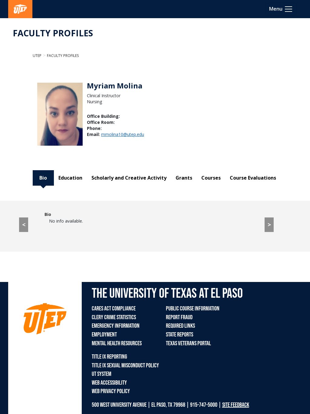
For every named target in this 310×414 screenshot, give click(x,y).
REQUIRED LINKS (180, 326)
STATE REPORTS (179, 334)
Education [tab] (70, 177)
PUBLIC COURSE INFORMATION (192, 308)
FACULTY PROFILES (53, 33)
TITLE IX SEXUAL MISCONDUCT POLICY (125, 365)
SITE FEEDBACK (235, 405)
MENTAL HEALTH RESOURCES (117, 343)
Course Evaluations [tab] (253, 177)
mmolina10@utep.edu (122, 134)
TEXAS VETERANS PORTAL (188, 343)
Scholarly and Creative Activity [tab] (129, 177)
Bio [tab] (43, 177)
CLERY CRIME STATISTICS (114, 317)
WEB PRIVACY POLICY (111, 391)
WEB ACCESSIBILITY (109, 382)
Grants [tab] (184, 177)
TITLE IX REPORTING (109, 356)
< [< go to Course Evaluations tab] (23, 224)
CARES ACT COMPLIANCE (114, 308)
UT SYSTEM (101, 374)
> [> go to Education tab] (269, 224)
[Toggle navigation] (281, 9)
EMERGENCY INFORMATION (116, 326)
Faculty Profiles (63, 55)
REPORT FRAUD (179, 317)
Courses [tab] (211, 177)
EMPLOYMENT (104, 334)
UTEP (37, 55)
